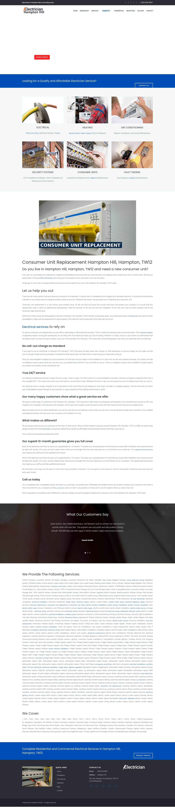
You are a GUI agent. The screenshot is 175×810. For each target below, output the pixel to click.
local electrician (52, 680)
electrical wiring (73, 614)
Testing (57, 133)
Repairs (98, 178)
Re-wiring (35, 133)
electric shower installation (120, 608)
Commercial (119, 11)
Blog (58, 790)
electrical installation (57, 605)
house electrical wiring (135, 583)
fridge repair (89, 605)
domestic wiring (73, 661)
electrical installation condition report (97, 618)
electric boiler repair (137, 605)
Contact (149, 11)
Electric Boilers (74, 133)
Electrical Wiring (108, 621)
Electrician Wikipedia (40, 705)
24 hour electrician (68, 671)
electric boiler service (40, 614)
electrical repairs (101, 605)
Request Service (44, 57)
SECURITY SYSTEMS (43, 172)
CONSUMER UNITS (87, 172)
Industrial (130, 11)
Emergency (84, 11)
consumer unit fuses (60, 590)
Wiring (27, 133)
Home (75, 11)
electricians (49, 278)
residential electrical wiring (32, 618)
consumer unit (62, 491)
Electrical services (37, 327)
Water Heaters (86, 133)
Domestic (106, 11)
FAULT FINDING (132, 172)
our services (54, 686)
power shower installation (142, 608)
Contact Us (144, 81)
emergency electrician (73, 633)
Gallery (140, 11)
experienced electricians (143, 453)
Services (94, 11)
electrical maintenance (133, 636)
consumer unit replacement (80, 608)
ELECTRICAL (43, 127)
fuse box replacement (59, 608)
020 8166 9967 (147, 3)
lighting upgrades (110, 671)
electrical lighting (66, 699)
